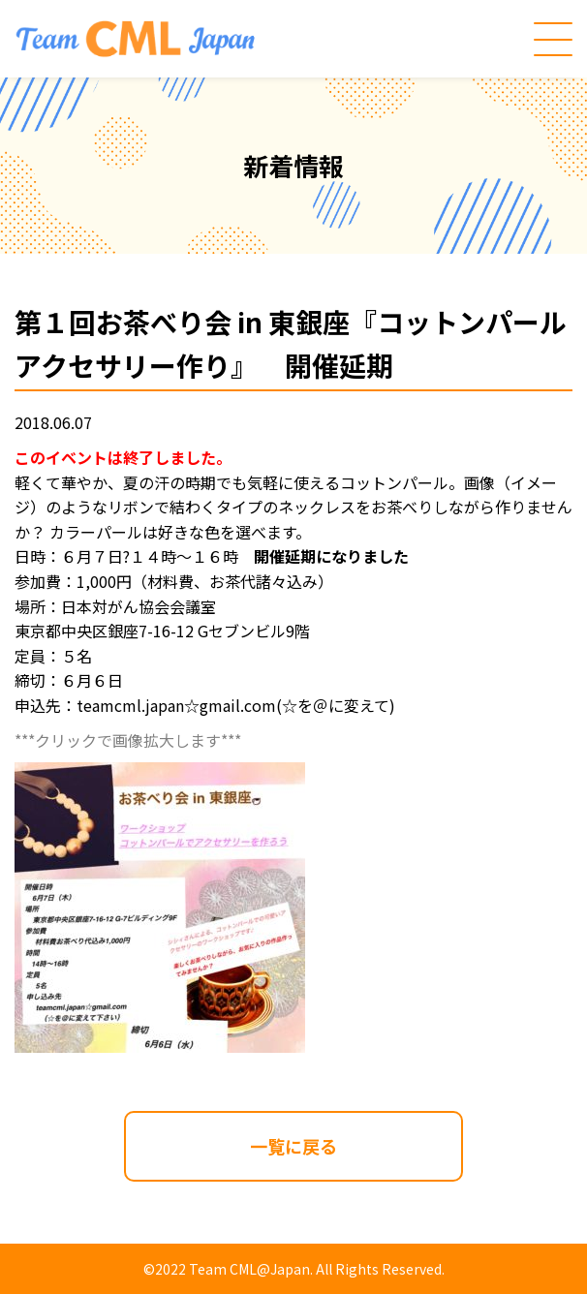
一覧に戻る (293, 1145)
